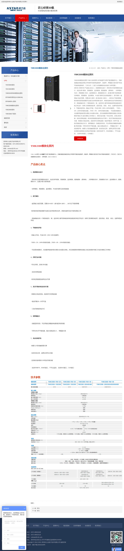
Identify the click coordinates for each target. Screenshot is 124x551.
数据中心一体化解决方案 (12, 76)
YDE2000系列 (10, 109)
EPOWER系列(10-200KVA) (14, 97)
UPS (5, 80)
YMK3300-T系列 (11, 114)
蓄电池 (6, 122)
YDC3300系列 (10, 89)
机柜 (5, 127)
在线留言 (78, 18)
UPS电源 (42, 154)
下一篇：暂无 (36, 510)
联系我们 (119, 1)
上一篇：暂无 (36, 508)
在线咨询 (80, 138)
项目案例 (49, 18)
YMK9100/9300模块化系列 (14, 93)
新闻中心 (35, 18)
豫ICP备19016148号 (38, 545)
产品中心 (22, 18)
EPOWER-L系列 (11, 101)
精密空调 (7, 118)
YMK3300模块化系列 (12, 105)
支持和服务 (63, 18)
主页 (98, 68)
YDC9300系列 (10, 85)
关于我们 (8, 18)
